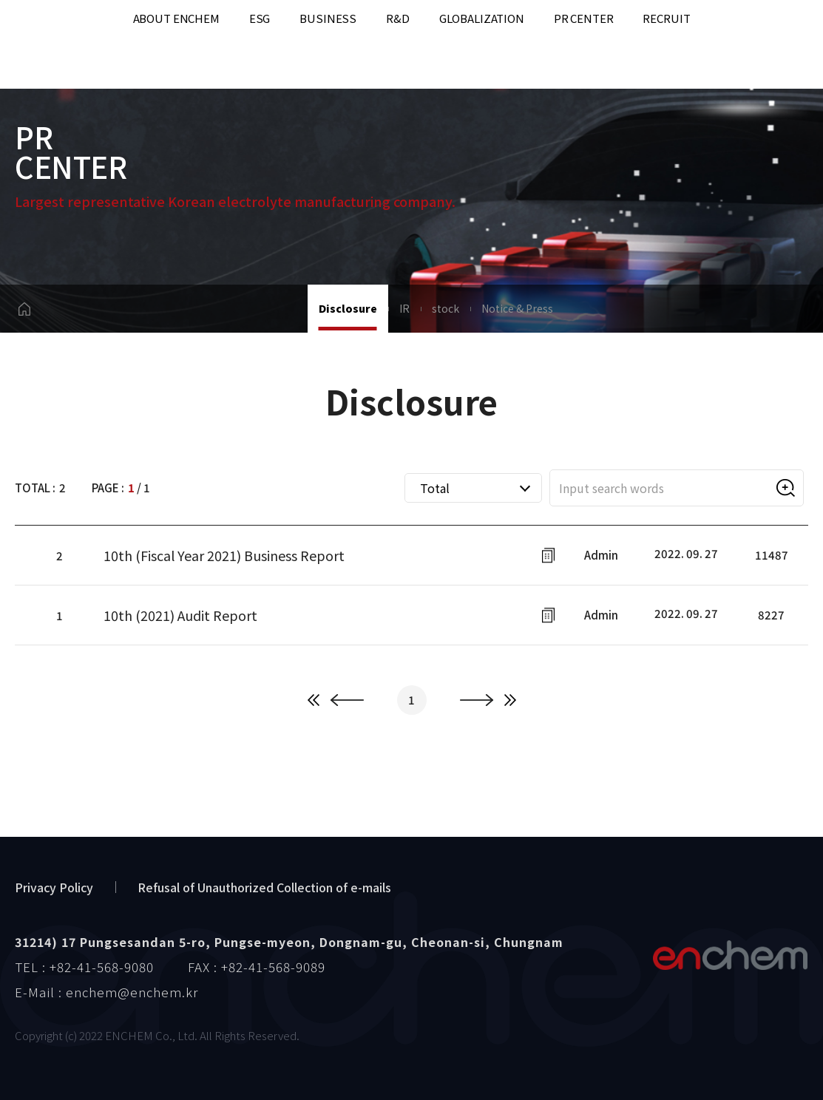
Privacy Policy (54, 887)
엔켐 (729, 955)
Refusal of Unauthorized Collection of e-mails (264, 887)
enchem (52, 44)
